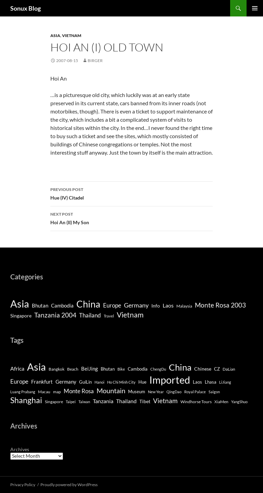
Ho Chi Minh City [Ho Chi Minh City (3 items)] (121, 382)
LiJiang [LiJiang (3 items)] (225, 382)
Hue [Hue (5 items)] (142, 382)
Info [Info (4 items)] (155, 306)
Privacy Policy (22, 484)
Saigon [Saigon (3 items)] (214, 391)
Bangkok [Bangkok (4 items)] (56, 369)
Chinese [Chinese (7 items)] (202, 369)
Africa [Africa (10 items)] (17, 368)
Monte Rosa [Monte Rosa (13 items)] (79, 391)
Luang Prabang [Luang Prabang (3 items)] (22, 391)
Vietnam (71, 35)
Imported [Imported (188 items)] (169, 380)
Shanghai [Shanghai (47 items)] (26, 400)
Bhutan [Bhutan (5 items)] (40, 305)
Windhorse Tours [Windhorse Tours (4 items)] (196, 401)
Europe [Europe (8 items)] (112, 305)
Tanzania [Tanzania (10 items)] (103, 401)
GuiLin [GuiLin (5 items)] (85, 382)
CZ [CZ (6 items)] (217, 369)
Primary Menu (255, 8)
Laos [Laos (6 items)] (168, 305)
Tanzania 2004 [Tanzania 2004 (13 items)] (55, 315)
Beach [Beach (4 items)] (72, 369)
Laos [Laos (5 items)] (197, 382)
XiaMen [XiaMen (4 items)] (221, 401)
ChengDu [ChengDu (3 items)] (158, 369)
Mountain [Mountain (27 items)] (111, 390)
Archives (19, 449)
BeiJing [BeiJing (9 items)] (89, 368)
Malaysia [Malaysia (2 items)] (184, 306)
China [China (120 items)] (88, 304)
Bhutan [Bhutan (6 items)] (108, 369)
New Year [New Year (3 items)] (156, 391)
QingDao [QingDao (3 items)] (173, 391)
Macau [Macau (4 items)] (44, 391)
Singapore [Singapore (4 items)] (21, 315)
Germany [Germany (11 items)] (136, 305)
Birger (95, 60)
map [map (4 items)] (57, 391)
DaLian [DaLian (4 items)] (229, 369)
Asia (55, 35)
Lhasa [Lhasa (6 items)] (210, 382)
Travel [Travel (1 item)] (109, 316)
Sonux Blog (25, 8)
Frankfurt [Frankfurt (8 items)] (42, 382)
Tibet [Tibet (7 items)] (144, 401)
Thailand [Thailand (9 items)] (90, 315)
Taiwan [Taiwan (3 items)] (84, 401)
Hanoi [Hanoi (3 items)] (99, 382)
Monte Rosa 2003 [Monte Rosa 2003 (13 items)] (220, 305)
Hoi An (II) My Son (131, 217)
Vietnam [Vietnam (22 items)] (165, 401)
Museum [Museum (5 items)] (136, 391)
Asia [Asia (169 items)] (36, 367)
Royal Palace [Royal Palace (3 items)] (195, 391)
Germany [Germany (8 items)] (65, 382)
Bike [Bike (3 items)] (121, 369)
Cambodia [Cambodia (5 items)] (62, 305)
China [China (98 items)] (180, 367)
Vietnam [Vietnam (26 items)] (130, 314)
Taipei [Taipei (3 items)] (71, 401)
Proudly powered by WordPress (69, 484)
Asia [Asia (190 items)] (19, 304)
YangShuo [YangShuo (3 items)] (239, 401)
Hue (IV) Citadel (131, 193)
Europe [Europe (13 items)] (19, 381)
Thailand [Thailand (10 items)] (126, 401)
